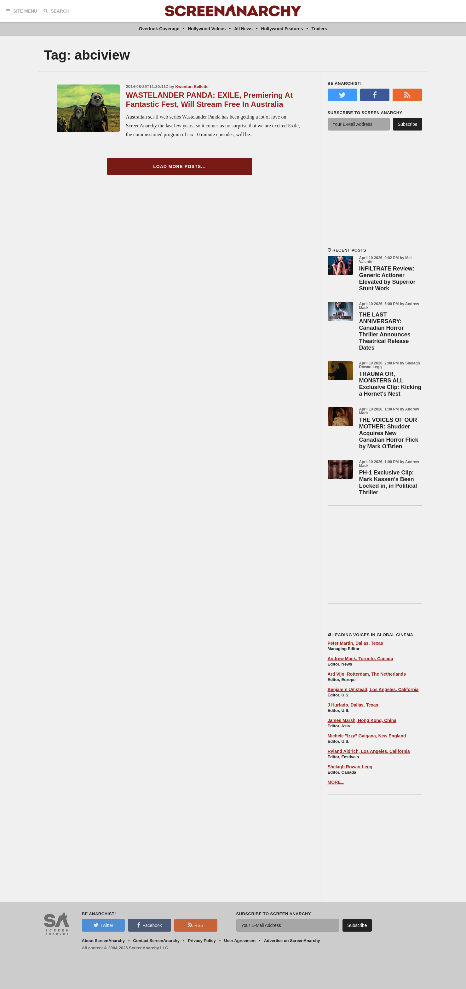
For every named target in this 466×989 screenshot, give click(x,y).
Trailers (319, 28)
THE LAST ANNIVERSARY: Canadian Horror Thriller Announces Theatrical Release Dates (385, 331)
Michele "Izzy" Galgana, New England (367, 735)
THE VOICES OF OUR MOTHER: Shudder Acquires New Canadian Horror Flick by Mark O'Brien (388, 433)
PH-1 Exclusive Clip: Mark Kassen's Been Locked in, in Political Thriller (388, 482)
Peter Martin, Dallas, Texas (355, 643)
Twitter (103, 925)
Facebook (149, 925)
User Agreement (240, 940)
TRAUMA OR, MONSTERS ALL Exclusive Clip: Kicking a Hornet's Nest (390, 384)
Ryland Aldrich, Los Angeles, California (369, 751)
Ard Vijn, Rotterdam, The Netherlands (367, 674)
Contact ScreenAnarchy (156, 940)
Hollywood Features (282, 28)
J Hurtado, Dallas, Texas (353, 704)
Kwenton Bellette (191, 86)
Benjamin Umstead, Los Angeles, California (373, 689)
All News (243, 28)
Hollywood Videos (207, 28)
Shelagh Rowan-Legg (350, 766)
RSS (196, 925)
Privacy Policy (202, 940)
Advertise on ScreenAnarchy (292, 940)
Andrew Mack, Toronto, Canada (360, 658)
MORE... (336, 782)
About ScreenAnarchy (103, 940)
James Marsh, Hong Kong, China (362, 720)
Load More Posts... (179, 166)
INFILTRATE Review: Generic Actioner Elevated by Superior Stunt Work (387, 278)
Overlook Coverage (159, 28)
